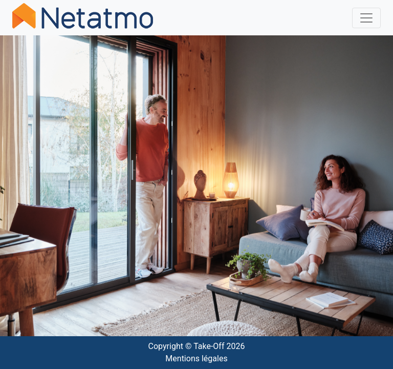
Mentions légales (196, 358)
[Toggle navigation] (366, 18)
